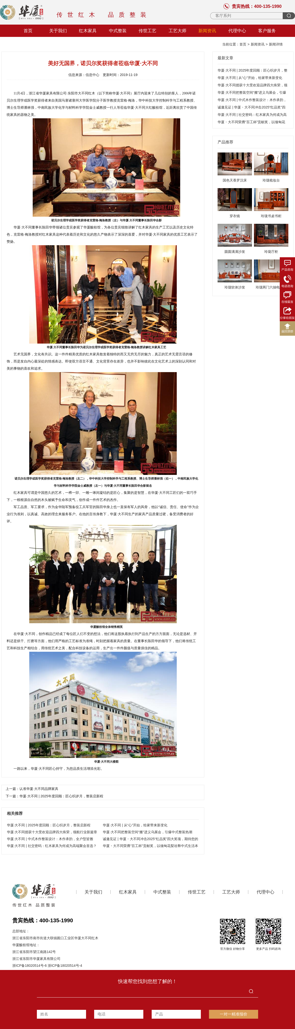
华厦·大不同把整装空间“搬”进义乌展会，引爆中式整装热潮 (147, 832)
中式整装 (118, 30)
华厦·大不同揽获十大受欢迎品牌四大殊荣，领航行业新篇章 (52, 832)
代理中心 (237, 30)
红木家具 (88, 30)
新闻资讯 (207, 30)
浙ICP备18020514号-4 (65, 966)
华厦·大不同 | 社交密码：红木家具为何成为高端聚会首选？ (52, 846)
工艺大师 (177, 30)
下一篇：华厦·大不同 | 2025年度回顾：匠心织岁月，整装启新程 (54, 796)
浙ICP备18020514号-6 (29, 966)
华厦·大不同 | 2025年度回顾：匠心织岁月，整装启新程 (48, 825)
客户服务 (267, 30)
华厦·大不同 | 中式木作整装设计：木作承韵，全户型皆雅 (50, 839)
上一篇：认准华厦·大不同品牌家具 (32, 789)
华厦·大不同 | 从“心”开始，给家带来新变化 (135, 825)
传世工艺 (147, 30)
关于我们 (58, 30)
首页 (28, 30)
